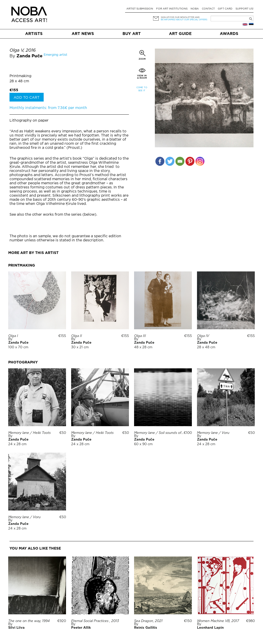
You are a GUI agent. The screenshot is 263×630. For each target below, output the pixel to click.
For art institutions (171, 9)
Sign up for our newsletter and (180, 17)
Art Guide (180, 33)
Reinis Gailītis (145, 627)
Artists (34, 33)
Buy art (132, 33)
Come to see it (141, 89)
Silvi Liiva (16, 627)
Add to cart (27, 97)
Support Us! (244, 9)
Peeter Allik (81, 627)
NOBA (195, 9)
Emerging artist (55, 54)
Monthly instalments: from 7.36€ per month (48, 107)
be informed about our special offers (184, 20)
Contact (208, 9)
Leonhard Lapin (210, 627)
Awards (229, 33)
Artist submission (139, 9)
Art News (83, 33)
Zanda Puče (29, 56)
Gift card (225, 9)
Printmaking (20, 76)
